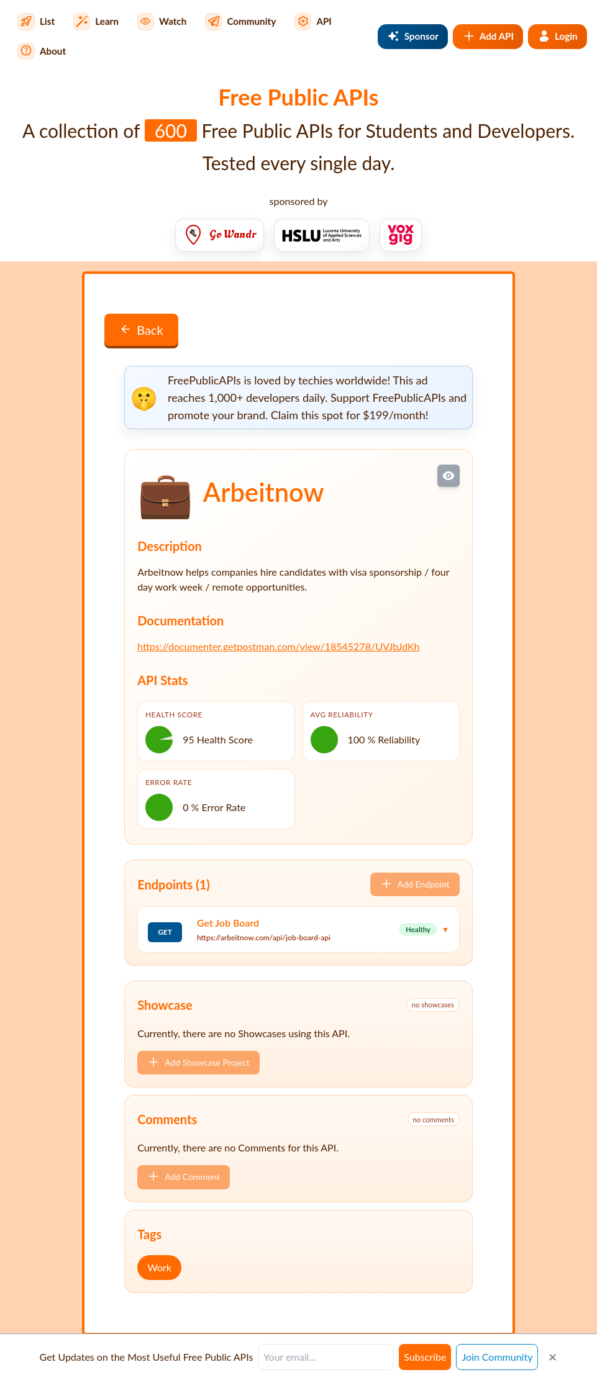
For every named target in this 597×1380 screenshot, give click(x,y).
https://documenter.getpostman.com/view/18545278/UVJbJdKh (278, 646)
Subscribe (425, 1357)
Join (497, 1357)
